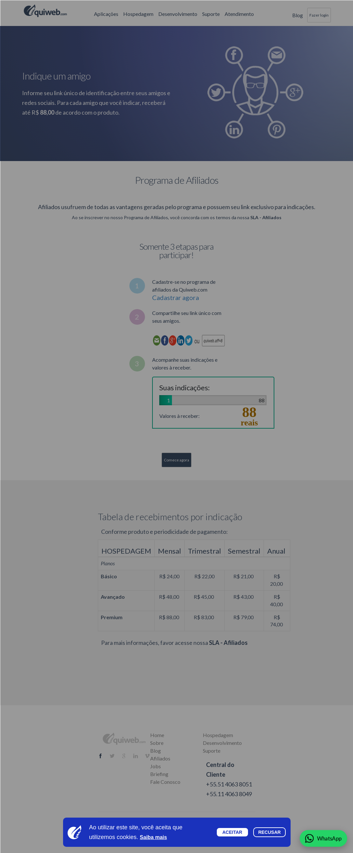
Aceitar (232, 832)
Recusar (269, 832)
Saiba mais (153, 837)
